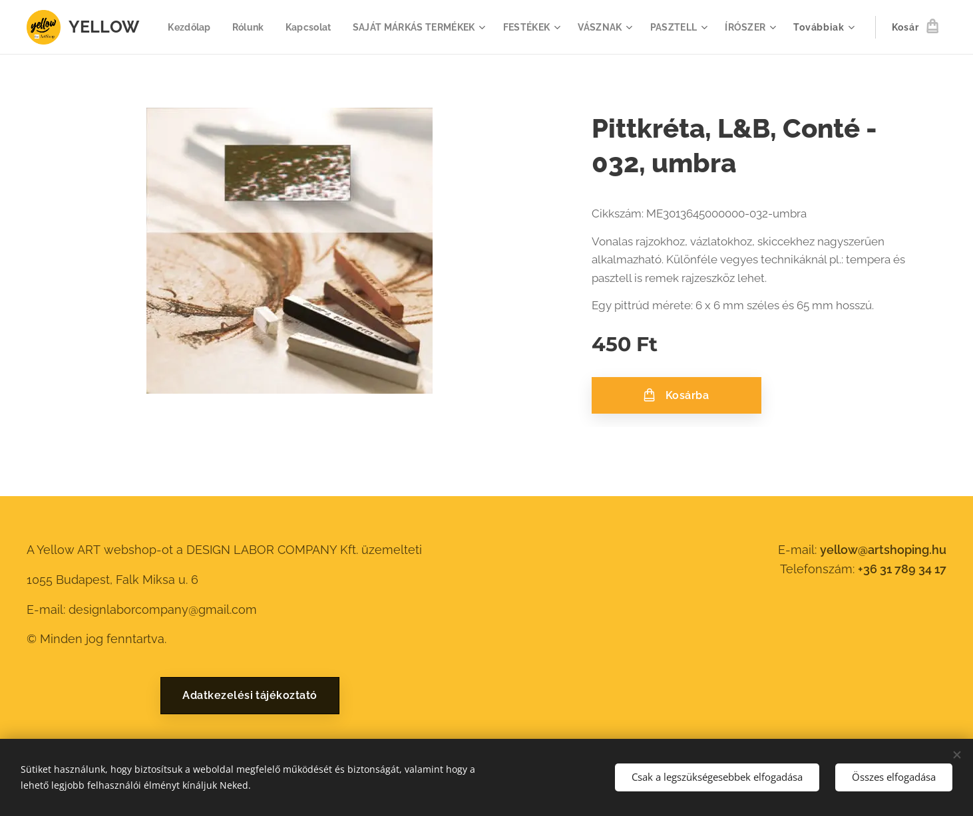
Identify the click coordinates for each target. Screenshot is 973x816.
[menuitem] (246, 27)
